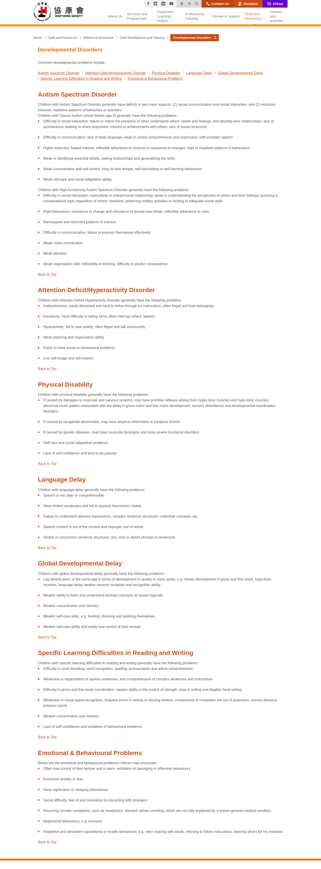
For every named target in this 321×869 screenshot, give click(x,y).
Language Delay (199, 73)
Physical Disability (166, 73)
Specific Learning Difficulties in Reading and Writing (81, 79)
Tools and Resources (62, 37)
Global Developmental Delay (240, 73)
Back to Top (47, 274)
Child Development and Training (142, 37)
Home (37, 37)
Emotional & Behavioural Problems (155, 79)
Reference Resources (98, 37)
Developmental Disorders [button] (192, 37)
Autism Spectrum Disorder (59, 73)
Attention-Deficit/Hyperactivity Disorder (115, 73)
